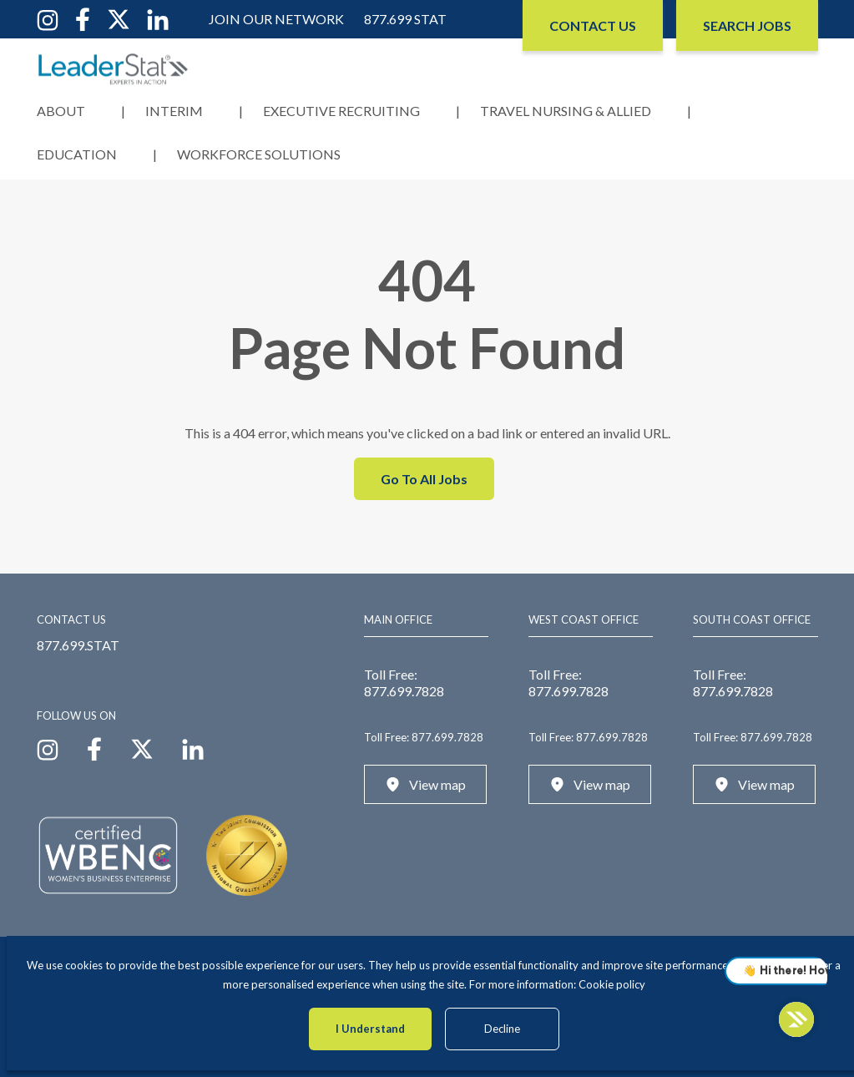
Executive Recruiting (341, 111)
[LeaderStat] (113, 69)
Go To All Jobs (424, 479)
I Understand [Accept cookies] (370, 1028)
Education (77, 154)
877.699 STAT (405, 19)
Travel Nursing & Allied (565, 111)
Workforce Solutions (259, 154)
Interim (174, 111)
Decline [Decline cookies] (502, 1028)
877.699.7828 (404, 691)
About (61, 111)
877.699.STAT (78, 645)
